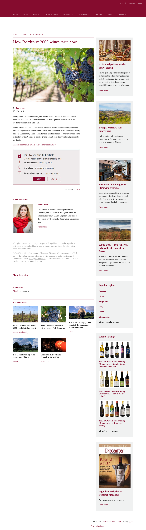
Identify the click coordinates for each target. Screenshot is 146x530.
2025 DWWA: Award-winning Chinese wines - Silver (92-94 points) (112, 394)
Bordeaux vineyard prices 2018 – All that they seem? (24, 326)
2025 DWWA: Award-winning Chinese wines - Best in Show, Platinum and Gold (112, 364)
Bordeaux (103, 291)
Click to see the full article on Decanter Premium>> (34, 144)
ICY (78, 189)
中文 (124, 3)
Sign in (16, 291)
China (101, 296)
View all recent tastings (110, 431)
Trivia (71, 331)
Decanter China (73, 7)
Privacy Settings (97, 526)
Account (140, 3)
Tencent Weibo (23, 279)
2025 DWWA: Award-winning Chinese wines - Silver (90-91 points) (112, 423)
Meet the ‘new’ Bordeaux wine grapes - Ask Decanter (53, 326)
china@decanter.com (37, 258)
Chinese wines (51, 15)
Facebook (42, 279)
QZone (28, 279)
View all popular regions (110, 322)
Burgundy (103, 301)
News (25, 15)
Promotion (45, 361)
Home (15, 15)
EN (121, 3)
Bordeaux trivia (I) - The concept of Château (24, 356)
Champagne (104, 316)
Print (46, 279)
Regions (36, 15)
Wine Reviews (84, 15)
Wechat (19, 279)
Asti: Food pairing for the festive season (112, 66)
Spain (101, 311)
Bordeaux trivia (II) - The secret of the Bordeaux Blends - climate (80, 325)
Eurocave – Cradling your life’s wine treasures (112, 186)
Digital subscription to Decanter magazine (110, 493)
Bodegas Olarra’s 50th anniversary (110, 129)
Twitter (38, 279)
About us (132, 3)
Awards (122, 15)
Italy (101, 306)
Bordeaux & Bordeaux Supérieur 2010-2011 (51, 356)
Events (111, 15)
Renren (33, 279)
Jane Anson (20, 108)
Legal (119, 521)
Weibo (14, 279)
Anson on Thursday (36, 34)
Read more (42, 226)
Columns (99, 15)
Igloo (131, 521)
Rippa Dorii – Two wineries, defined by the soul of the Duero (113, 248)
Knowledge (68, 15)
